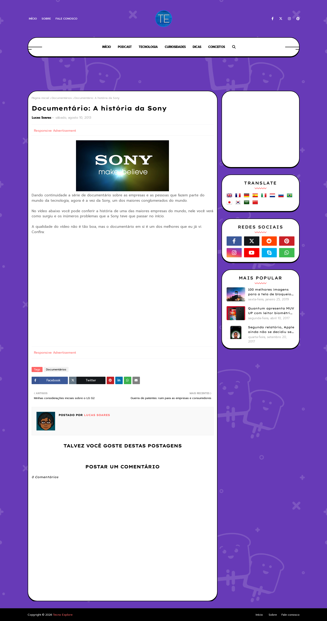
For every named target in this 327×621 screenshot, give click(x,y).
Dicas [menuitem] (197, 47)
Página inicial (40, 98)
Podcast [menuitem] (125, 47)
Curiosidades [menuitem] (175, 47)
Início (33, 19)
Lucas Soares (41, 117)
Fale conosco (66, 19)
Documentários (62, 98)
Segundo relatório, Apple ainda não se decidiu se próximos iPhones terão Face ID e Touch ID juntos (271, 329)
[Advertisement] (163, 74)
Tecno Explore (63, 615)
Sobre (46, 19)
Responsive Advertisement (55, 130)
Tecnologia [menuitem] (148, 47)
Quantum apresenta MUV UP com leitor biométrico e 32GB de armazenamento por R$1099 (271, 310)
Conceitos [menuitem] (216, 47)
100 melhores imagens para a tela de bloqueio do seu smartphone (269, 292)
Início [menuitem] (106, 47)
